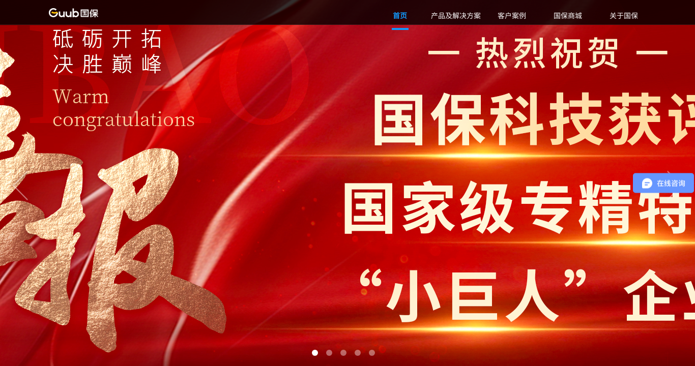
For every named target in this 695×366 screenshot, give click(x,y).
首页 (400, 15)
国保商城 (568, 15)
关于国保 (624, 15)
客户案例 (512, 15)
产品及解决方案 (456, 15)
